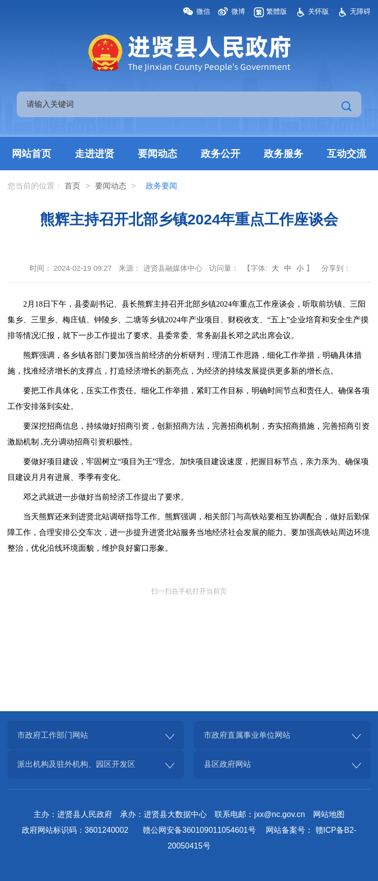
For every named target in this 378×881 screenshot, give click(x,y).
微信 (203, 11)
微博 (238, 11)
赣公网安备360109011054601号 (199, 830)
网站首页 (31, 153)
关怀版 (318, 11)
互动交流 (346, 153)
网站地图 (329, 814)
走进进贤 (94, 153)
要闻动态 (157, 153)
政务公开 (220, 153)
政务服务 (283, 153)
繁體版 (276, 11)
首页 (72, 186)
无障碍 (360, 11)
